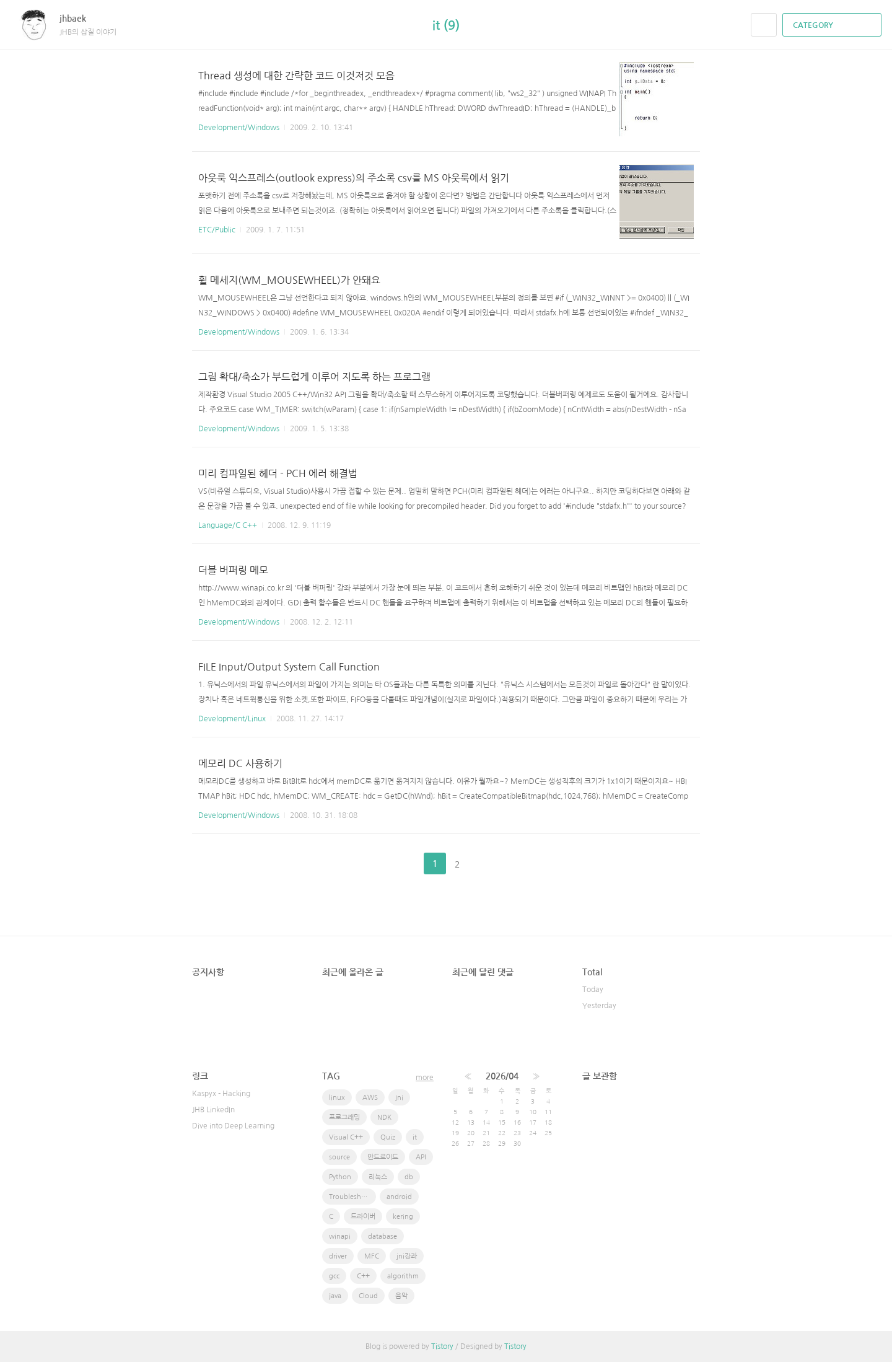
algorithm (403, 1276)
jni (399, 1097)
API (421, 1157)
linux (337, 1097)
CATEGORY (833, 25)
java (335, 1296)
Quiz (387, 1137)
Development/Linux (232, 719)
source (339, 1157)
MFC (371, 1256)
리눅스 (378, 1177)
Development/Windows (238, 127)
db (408, 1177)
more (425, 1077)
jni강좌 (406, 1256)
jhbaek (78, 18)
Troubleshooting (352, 1196)
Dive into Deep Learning (233, 1126)
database (382, 1236)
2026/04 (502, 1076)
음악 (401, 1296)
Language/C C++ (227, 525)
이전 (403, 863)
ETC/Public (216, 230)
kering (403, 1216)
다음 (488, 863)
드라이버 (363, 1216)
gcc (334, 1276)
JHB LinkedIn (213, 1110)
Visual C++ (346, 1137)
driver (338, 1256)
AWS (370, 1097)
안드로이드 (382, 1157)
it (415, 1137)
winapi (340, 1236)
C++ (363, 1276)
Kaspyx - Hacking (221, 1093)
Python (340, 1177)
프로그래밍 (344, 1117)
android (399, 1196)
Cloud (368, 1296)
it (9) (446, 25)
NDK (384, 1117)
